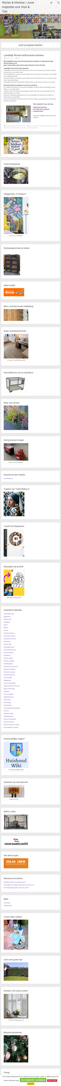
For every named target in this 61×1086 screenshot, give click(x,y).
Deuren (6, 630)
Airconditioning (9, 614)
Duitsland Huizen (9, 633)
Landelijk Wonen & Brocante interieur (24, 55)
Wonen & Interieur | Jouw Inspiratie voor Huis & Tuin (18, 7)
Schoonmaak (8, 677)
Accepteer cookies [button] (33, 1080)
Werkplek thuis (8, 716)
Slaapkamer (7, 680)
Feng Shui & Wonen (10, 639)
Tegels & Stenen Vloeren (11, 686)
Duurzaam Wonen (9, 636)
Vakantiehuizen (9, 697)
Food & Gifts (7, 644)
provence (23, 128)
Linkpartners (8, 905)
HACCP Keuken (8, 652)
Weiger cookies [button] (52, 1080)
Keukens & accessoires (11, 666)
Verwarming (7, 705)
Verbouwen (7, 700)
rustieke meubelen (32, 128)
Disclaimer (7, 903)
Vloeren (6, 711)
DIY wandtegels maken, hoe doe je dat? (16, 887)
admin (19, 58)
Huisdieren (7, 655)
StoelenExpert (8, 478)
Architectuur (8, 619)
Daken (6, 627)
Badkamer (7, 622)
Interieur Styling (10, 126)
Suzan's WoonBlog (9, 683)
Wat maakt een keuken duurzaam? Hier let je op (19, 885)
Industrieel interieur (40, 107)
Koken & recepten (9, 672)
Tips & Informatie (9, 688)
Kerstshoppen (8, 663)
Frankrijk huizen (9, 647)
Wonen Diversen (20, 126)
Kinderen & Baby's (9, 669)
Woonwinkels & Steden (11, 727)
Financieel (7, 641)
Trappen (6, 691)
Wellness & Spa (8, 713)
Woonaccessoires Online (11, 724)
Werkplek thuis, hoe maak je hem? (15, 882)
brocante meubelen (45, 126)
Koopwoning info (9, 675)
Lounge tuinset (38, 111)
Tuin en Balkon (9, 694)
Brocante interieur (34, 126)
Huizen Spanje (8, 658)
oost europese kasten (14, 128)
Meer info (30, 1083)
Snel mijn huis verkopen (41, 109)
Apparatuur (7, 616)
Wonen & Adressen (10, 719)
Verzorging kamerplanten (12, 708)
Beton (6, 625)
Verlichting (7, 702)
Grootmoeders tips (10, 650)
